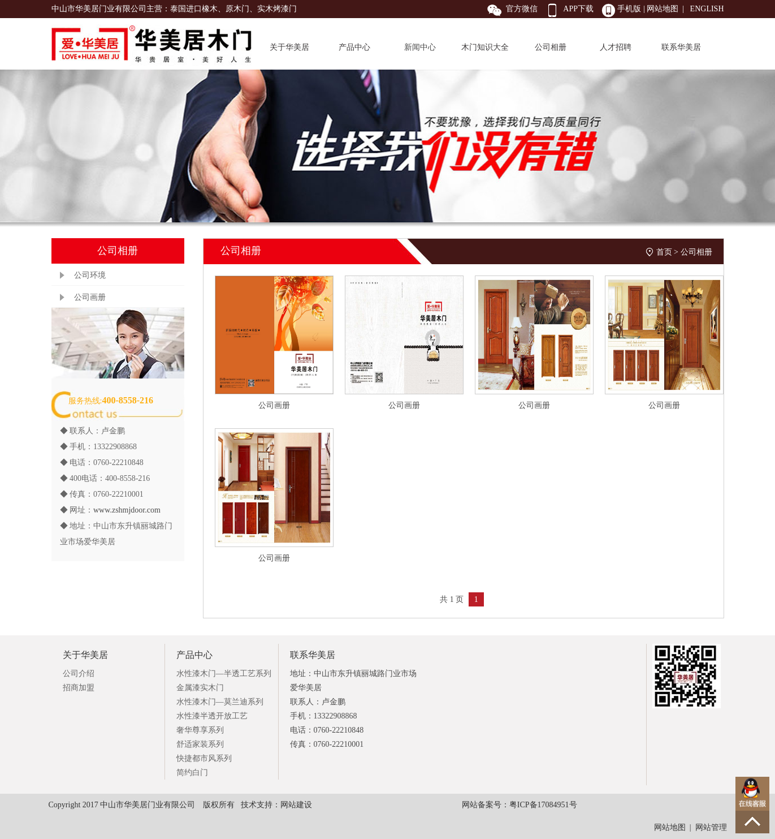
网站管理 (711, 827)
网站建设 (296, 805)
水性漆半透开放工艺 (212, 716)
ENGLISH (707, 9)
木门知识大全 (485, 47)
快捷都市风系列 (204, 758)
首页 (664, 252)
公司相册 (550, 47)
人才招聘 (615, 47)
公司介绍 (78, 673)
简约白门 (192, 772)
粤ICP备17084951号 (543, 805)
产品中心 (354, 47)
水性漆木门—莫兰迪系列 (219, 702)
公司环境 (90, 275)
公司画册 (90, 297)
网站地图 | (666, 9)
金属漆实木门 (200, 687)
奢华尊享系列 (200, 730)
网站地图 (670, 827)
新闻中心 (420, 47)
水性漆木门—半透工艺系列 (223, 673)
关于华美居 (289, 47)
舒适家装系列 (200, 744)
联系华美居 (681, 47)
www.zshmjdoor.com (127, 510)
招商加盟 (78, 687)
